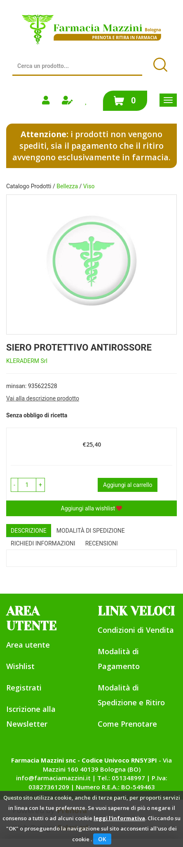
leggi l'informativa (119, 818)
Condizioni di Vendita (136, 630)
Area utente (28, 645)
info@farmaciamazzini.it (53, 778)
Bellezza (67, 186)
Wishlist (20, 666)
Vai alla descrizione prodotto (42, 398)
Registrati (24, 688)
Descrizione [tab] (29, 530)
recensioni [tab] (101, 543)
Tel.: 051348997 (121, 778)
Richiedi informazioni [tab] (43, 543)
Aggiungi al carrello (127, 485)
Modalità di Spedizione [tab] (90, 530)
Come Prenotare (127, 724)
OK (102, 839)
